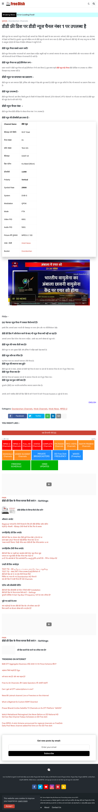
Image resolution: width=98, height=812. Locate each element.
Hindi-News (54, 409)
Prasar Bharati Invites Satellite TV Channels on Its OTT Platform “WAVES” (32, 708)
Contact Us (56, 807)
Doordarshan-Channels (18, 21)
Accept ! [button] (9, 806)
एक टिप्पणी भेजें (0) (49, 433)
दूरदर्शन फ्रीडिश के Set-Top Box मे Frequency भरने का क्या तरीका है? (26, 595)
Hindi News (26, 243)
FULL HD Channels (27, 445)
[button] (3, 3)
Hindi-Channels (41, 409)
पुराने (93, 439)
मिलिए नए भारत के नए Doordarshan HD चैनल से (19, 577)
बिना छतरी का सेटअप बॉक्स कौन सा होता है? (17, 608)
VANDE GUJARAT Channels (22, 455)
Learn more (22, 801)
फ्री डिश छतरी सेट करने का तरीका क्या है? (31, 650)
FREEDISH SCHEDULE (16, 465)
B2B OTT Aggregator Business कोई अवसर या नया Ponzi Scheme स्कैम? (29, 664)
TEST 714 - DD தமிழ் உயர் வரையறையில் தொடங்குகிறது (25, 569)
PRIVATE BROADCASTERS (42, 455)
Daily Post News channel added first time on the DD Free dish (27, 726)
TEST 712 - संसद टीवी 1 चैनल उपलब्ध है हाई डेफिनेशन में (21, 572)
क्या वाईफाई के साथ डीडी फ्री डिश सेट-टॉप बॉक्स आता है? (21, 606)
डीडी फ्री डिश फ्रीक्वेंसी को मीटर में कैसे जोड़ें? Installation (21, 590)
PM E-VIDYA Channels (71, 445)
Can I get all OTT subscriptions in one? (17, 689)
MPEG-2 (63, 409)
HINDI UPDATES (44, 465)
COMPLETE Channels (48, 445)
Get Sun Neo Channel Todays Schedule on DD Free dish (24, 717)
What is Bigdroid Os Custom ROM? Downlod (20, 702)
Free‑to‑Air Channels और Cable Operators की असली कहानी (25, 683)
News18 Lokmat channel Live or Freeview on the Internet (25, 696)
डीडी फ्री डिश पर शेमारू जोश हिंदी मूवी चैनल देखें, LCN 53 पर (22, 537)
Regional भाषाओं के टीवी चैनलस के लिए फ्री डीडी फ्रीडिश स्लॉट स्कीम (25, 524)
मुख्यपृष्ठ (4, 21)
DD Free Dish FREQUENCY (60, 455)
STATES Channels (37, 445)
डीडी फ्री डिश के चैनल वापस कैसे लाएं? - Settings (25, 500)
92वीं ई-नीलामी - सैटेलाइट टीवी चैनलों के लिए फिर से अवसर (22, 527)
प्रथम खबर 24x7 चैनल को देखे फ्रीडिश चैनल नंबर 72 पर (20, 540)
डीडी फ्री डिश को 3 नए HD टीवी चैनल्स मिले (16, 574)
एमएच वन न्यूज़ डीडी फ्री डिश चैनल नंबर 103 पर (17, 556)
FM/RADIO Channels (59, 445)
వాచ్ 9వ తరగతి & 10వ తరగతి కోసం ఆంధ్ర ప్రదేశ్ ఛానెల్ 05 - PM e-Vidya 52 (29, 558)
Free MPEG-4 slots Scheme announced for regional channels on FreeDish (32, 723)
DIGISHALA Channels (8, 455)
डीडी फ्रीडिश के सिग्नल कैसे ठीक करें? (30, 510)
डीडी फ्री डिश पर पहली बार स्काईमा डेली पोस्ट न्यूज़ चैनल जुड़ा (21, 553)
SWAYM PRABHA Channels (86, 445)
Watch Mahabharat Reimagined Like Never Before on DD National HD (30, 714)
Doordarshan (27, 251)
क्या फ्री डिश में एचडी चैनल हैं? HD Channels (17, 579)
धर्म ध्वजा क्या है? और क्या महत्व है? (13, 677)
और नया (6, 439)
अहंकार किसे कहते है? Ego (11, 670)
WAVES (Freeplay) (76, 455)
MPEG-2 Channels (7, 445)
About (46, 807)
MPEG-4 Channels (17, 445)
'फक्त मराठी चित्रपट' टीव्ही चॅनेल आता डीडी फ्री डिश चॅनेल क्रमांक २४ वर (25, 542)
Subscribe (49, 753)
